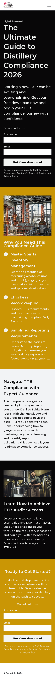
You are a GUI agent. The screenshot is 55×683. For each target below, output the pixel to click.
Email (7, 146)
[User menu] (49, 5)
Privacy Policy (11, 176)
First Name (10, 134)
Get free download (27, 162)
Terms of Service (37, 173)
